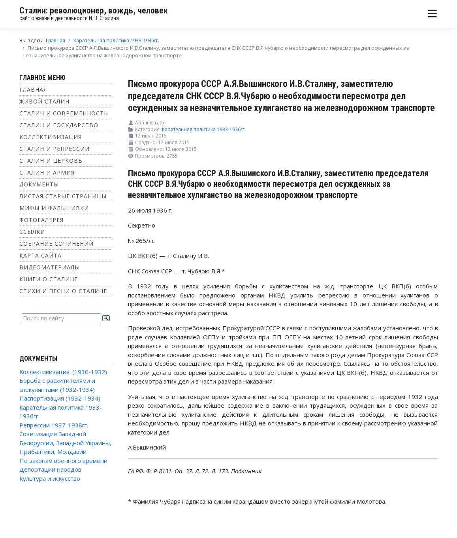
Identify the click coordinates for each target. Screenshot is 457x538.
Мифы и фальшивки (54, 208)
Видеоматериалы (49, 267)
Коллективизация (50, 137)
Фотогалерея (41, 220)
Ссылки (32, 231)
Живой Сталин (44, 101)
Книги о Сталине (48, 279)
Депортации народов (50, 469)
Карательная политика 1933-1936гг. (204, 129)
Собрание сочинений (56, 243)
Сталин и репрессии (54, 148)
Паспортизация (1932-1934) (59, 398)
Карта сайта (40, 255)
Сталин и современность (63, 113)
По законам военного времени (63, 461)
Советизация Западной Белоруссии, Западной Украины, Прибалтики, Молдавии (65, 442)
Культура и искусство (49, 478)
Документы (39, 184)
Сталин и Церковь (51, 160)
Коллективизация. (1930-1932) (63, 372)
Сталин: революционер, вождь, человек (93, 10)
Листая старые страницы (63, 196)
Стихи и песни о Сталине (63, 291)
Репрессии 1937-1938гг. (53, 425)
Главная (33, 89)
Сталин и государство (58, 125)
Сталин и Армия (47, 172)
